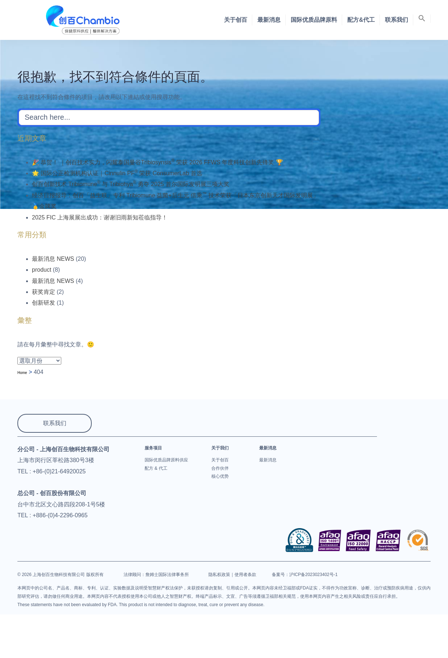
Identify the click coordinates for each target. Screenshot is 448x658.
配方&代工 (361, 20)
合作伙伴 (220, 468)
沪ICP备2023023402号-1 (313, 574)
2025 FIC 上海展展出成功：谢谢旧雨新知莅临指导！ (99, 217)
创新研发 (43, 303)
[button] (422, 19)
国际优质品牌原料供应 (166, 459)
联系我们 (396, 20)
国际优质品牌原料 (314, 20)
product (41, 270)
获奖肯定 (43, 292)
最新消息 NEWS (53, 259)
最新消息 (269, 20)
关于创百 (235, 20)
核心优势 (220, 476)
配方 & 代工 (156, 468)
